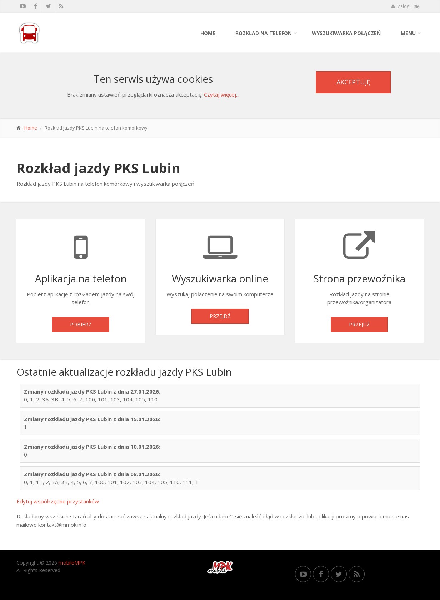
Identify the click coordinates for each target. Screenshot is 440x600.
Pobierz (80, 324)
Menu (408, 33)
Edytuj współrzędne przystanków (57, 501)
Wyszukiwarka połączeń (346, 33)
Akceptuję (353, 82)
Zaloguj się (405, 6)
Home (207, 33)
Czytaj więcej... (221, 94)
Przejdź (220, 316)
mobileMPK (72, 562)
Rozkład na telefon (263, 33)
